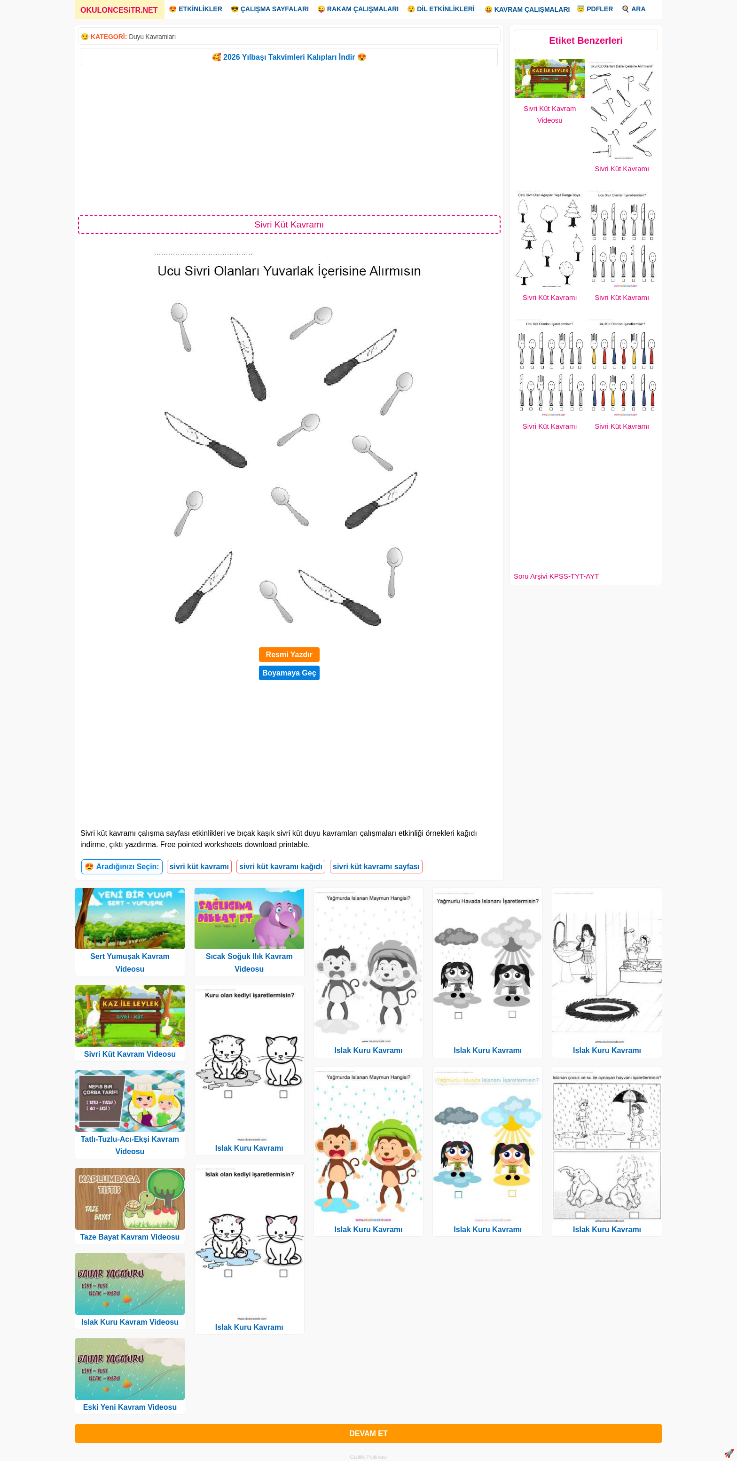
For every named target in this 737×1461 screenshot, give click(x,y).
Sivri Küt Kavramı (622, 169)
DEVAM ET (368, 1433)
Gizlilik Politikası (368, 1457)
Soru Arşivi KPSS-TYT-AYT (556, 576)
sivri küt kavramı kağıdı (280, 867)
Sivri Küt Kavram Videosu (130, 1054)
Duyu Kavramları (152, 36)
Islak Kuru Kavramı (249, 1148)
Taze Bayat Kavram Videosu (130, 1237)
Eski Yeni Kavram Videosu (130, 1407)
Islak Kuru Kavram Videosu (130, 1322)
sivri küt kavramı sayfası (376, 867)
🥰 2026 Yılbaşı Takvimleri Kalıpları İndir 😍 (289, 57)
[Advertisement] (289, 140)
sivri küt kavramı (199, 867)
